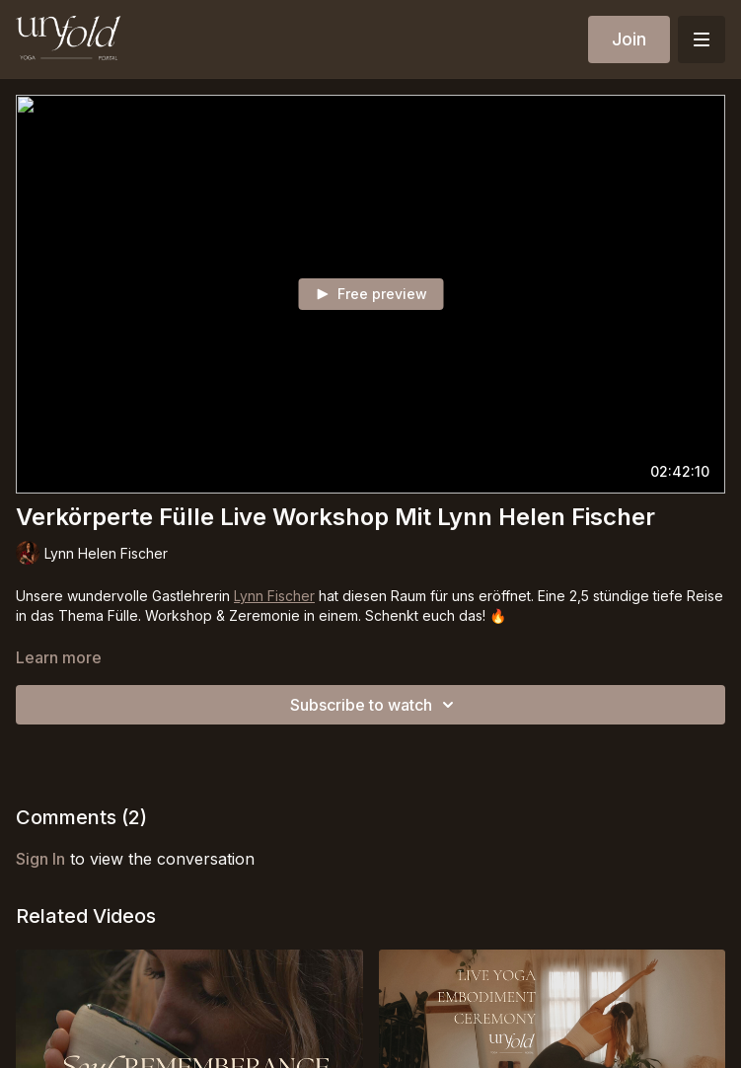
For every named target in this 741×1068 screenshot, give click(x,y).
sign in (40, 859)
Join (629, 39)
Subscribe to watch (375, 705)
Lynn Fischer (274, 595)
